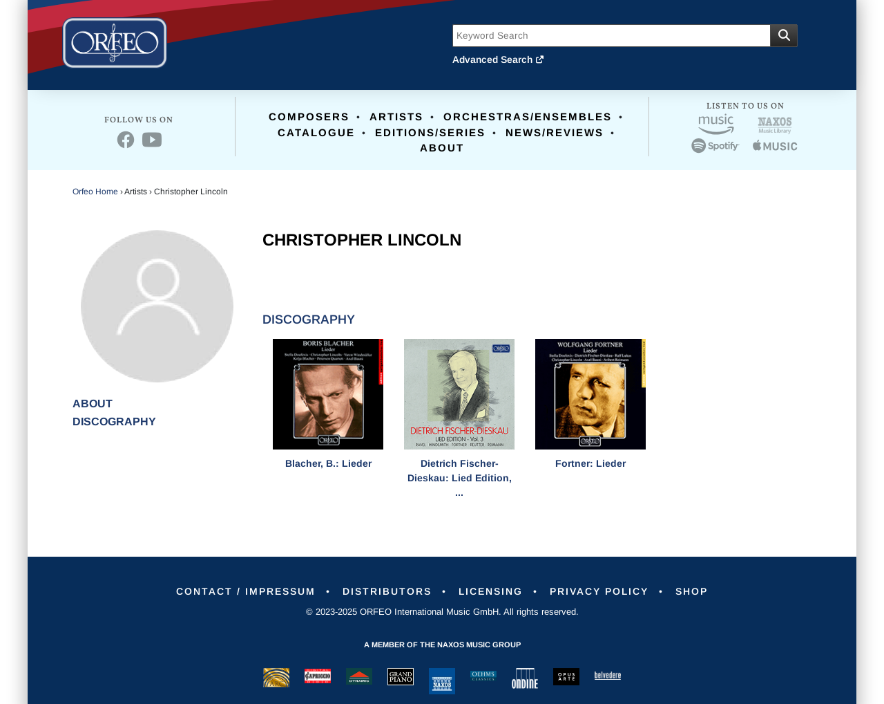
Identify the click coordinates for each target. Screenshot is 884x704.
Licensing (491, 591)
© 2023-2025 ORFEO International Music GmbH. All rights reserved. (442, 611)
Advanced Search (498, 59)
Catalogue (316, 132)
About (442, 148)
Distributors (387, 591)
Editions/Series (430, 132)
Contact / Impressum (246, 591)
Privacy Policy (599, 591)
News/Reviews (555, 132)
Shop (691, 591)
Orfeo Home (95, 191)
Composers (309, 116)
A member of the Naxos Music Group (442, 644)
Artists (396, 116)
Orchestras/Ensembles (527, 116)
